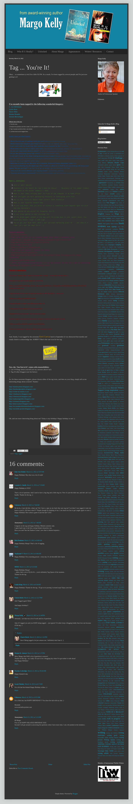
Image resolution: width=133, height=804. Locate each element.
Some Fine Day (105, 605)
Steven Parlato (120, 620)
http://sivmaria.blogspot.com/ (19, 401)
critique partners (114, 280)
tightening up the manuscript (111, 680)
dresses (110, 300)
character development (105, 251)
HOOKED (116, 365)
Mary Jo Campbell (103, 459)
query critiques (102, 551)
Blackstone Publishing (103, 211)
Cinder (99, 262)
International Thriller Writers (105, 392)
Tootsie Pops (101, 685)
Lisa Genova (115, 441)
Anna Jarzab (120, 176)
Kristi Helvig (120, 426)
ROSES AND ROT (105, 573)
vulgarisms (107, 703)
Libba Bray (101, 439)
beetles (99, 200)
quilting (121, 551)
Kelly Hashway (102, 419)
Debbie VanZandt (113, 291)
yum (111, 753)
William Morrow (115, 714)
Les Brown (121, 435)
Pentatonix (111, 524)
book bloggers (116, 218)
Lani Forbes (110, 428)
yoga (122, 751)
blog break (121, 211)
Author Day (114, 189)
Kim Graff (121, 421)
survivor (118, 629)
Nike (106, 502)
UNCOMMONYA (118, 689)
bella (118, 200)
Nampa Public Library (117, 484)
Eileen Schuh (105, 305)
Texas (122, 640)
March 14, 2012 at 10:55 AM (31, 697)
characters (116, 251)
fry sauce (110, 336)
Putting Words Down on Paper (112, 548)
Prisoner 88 (109, 540)
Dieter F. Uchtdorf (108, 296)
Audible (114, 187)
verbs (122, 698)
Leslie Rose (13, 109)
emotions (113, 312)
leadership (108, 432)
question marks (113, 551)
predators (100, 535)
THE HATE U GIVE (116, 658)
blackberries (120, 209)
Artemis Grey (120, 183)
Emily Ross (101, 311)
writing (101, 732)
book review (114, 223)
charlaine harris (102, 253)
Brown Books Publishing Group (106, 238)
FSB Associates (117, 336)
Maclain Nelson (107, 450)
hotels (99, 367)
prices (118, 537)
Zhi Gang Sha (115, 755)
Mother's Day (120, 475)
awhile (118, 194)
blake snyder (114, 212)
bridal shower (114, 236)
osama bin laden (120, 515)
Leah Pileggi (115, 432)
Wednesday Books (113, 707)
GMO (111, 343)
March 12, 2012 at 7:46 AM (30, 505)
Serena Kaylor (101, 593)
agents (119, 165)
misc (122, 473)
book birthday (107, 218)
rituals (111, 571)
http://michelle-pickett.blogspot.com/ (22, 409)
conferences (120, 269)
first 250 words (108, 327)
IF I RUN (105, 383)
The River (108, 671)
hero (114, 361)
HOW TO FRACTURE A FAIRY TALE (113, 367)
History (117, 363)
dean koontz (117, 289)
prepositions (121, 535)
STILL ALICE (101, 622)
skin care (115, 602)
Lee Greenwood (114, 435)
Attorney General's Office (104, 187)
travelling (118, 685)
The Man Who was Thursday (112, 663)
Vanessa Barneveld (103, 698)
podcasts (111, 528)
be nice (106, 198)
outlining (100, 517)
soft (123, 602)
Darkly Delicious (114, 287)
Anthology (118, 178)
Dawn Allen (13, 112)
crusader (115, 283)
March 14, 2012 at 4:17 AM (34, 684)
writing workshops (117, 742)
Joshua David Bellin (109, 408)
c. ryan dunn (116, 242)
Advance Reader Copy (116, 162)
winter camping (107, 716)
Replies (19, 633)
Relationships (120, 564)
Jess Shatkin (114, 403)
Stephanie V (19, 554)
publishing (108, 546)
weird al (121, 707)
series (106, 593)
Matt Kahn (118, 459)
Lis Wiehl (100, 441)
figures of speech (111, 325)
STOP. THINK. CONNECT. (115, 623)
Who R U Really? (25, 51)
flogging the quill (113, 332)
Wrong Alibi (113, 746)
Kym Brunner (102, 428)
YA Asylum (107, 748)
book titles (121, 226)
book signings (112, 226)
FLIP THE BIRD (102, 332)
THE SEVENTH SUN (107, 674)
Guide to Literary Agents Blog (116, 352)
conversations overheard (105, 274)
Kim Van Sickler (20, 472)
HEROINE (118, 361)
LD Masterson (101, 432)
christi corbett (102, 258)
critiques (121, 280)
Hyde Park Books (102, 374)
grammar (120, 345)
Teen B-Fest (117, 636)
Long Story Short (119, 446)
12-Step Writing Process (112, 151)
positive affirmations (115, 531)
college (118, 265)
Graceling (112, 345)
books (121, 229)
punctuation (101, 548)
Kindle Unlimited (119, 423)
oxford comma (106, 517)
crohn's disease (102, 283)
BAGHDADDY (102, 196)
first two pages (119, 327)
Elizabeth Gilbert (115, 309)
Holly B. (100, 365)
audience (118, 187)
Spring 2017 (111, 613)
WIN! (122, 714)
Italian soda (101, 394)
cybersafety (107, 285)
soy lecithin (120, 609)
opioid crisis (106, 513)
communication (102, 269)
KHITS (106, 421)
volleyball (100, 703)
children (109, 256)
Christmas (121, 258)
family (104, 321)
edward (122, 303)
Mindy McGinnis (109, 473)
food (99, 334)
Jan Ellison (113, 397)
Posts (101, 128)
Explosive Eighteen (112, 318)
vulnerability (113, 703)
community (111, 269)
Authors (115, 191)
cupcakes (121, 283)
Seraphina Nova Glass (118, 591)
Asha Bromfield (102, 185)
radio (104, 555)
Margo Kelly (19, 615)
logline (112, 446)
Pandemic (103, 519)
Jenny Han (107, 403)
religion (115, 566)
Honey (111, 365)
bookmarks (108, 229)
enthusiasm (105, 314)
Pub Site (121, 542)
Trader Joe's (112, 685)
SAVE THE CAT (118, 578)
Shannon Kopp (120, 593)
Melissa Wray (108, 466)
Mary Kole (111, 459)
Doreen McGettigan (16, 117)
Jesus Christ (121, 403)
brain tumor (116, 233)
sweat (108, 634)
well (99, 709)
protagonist (121, 540)
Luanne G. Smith (20, 485)
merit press (120, 468)
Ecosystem (121, 300)
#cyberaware (102, 151)
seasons (100, 587)
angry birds (114, 176)
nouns (99, 504)
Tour (107, 685)
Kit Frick (105, 426)
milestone (100, 473)
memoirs (115, 466)
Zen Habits (109, 755)
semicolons (109, 591)
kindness (100, 426)
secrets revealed (119, 587)
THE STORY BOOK (104, 676)
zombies (122, 755)
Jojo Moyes (108, 406)
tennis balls (121, 638)
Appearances (74, 51)
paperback (113, 519)
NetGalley (114, 497)
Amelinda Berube (119, 171)
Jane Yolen (107, 399)
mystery (111, 482)
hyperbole (109, 374)
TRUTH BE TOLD (103, 687)
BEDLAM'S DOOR (119, 198)
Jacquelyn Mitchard (114, 394)
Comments (103, 132)
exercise (104, 318)
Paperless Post (120, 519)
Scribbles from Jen (119, 585)
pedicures (100, 524)
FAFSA (100, 321)
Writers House (107, 730)
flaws (122, 329)
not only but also (119, 502)
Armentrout (110, 182)
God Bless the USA (119, 343)
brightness (121, 236)
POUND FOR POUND (109, 533)
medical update (119, 461)
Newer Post (13, 764)
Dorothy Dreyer (102, 300)
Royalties (121, 573)
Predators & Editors (110, 535)
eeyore (99, 305)
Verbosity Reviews (114, 698)
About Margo (57, 51)
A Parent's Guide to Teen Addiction (113, 156)
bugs (106, 240)
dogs (99, 298)
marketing (101, 457)
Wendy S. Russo (105, 709)
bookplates (115, 229)
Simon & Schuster (115, 600)
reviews (122, 569)
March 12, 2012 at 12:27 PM (33, 598)
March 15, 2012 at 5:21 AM (32, 717)
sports (105, 614)
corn (118, 273)
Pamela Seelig (114, 517)
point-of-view (102, 531)
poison (108, 531)
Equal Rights (111, 314)
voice (122, 701)
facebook (121, 318)
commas (121, 267)
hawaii (108, 359)
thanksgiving (101, 642)
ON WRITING (106, 506)
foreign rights (104, 334)
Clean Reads (115, 262)
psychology (115, 542)
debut (107, 294)
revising (101, 571)
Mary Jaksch (120, 457)
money (105, 475)
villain (112, 700)
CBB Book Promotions (110, 249)
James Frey (106, 397)
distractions (117, 296)
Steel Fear (101, 618)
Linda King (18, 584)
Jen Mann (109, 401)
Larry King (117, 428)
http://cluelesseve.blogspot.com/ (20, 394)
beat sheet (110, 198)
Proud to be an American (105, 542)
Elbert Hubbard (120, 305)
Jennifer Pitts (101, 403)
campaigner (111, 245)
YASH (111, 751)
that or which (109, 642)
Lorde (99, 448)
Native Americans (119, 493)
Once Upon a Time (103, 508)
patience (122, 522)
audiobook (106, 189)
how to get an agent (104, 370)
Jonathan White (116, 406)
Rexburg (107, 571)
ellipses (122, 309)
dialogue (100, 296)
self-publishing (101, 591)
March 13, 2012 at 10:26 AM (37, 671)
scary (104, 582)
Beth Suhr (111, 205)
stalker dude (108, 616)
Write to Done (111, 721)
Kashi (113, 412)
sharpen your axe (102, 596)
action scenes (112, 160)
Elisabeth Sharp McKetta (113, 307)
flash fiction (108, 329)
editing (105, 303)
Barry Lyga (101, 198)
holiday (122, 363)
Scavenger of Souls (113, 582)
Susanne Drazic (109, 631)
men (119, 466)
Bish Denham (19, 540)
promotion (115, 540)
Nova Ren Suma (106, 504)
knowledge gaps (112, 426)
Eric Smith (118, 314)
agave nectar (112, 165)
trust (123, 685)
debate (105, 291)
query (122, 549)
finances (122, 325)
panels (108, 519)
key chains (101, 421)
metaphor (100, 470)
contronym (121, 271)
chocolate (114, 256)
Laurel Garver (104, 430)
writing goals (112, 735)
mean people (110, 461)
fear (104, 323)
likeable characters (119, 439)
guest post (105, 352)
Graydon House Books (110, 347)
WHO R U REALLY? (115, 712)
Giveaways (105, 343)
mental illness (106, 468)
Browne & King (119, 238)
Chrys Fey (110, 260)
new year (104, 499)
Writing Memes (113, 737)
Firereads (100, 327)
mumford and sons (107, 479)
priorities (103, 540)
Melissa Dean (120, 464)
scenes (122, 582)
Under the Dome (103, 692)
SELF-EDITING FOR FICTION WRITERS (111, 589)
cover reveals (102, 278)
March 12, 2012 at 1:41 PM (38, 637)
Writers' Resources (93, 51)
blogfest (101, 214)
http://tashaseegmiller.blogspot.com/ (21, 399)
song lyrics (105, 607)
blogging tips (109, 214)
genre (108, 341)
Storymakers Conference (117, 625)
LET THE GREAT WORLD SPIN (107, 437)
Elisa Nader (101, 307)
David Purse (108, 289)
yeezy (119, 751)
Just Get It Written (119, 410)
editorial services (111, 303)
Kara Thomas (107, 412)
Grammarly (101, 347)
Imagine (100, 385)
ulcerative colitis (107, 689)
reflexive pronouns (106, 564)
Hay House (113, 359)
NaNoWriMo (101, 486)
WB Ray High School (118, 705)
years (115, 751)
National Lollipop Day (107, 493)
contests (106, 271)
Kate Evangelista (105, 415)
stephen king (102, 620)
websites (100, 707)
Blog (10, 51)
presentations (102, 537)
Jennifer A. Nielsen (118, 401)
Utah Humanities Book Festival (109, 696)
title (106, 683)
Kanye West (101, 412)
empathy (119, 311)
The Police (108, 669)
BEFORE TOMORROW (109, 200)
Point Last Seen (119, 528)
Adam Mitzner (102, 162)
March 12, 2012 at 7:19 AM (36, 485)
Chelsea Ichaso (119, 253)
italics (106, 394)
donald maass (119, 298)
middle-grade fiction (109, 470)
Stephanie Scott (119, 618)
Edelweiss (100, 303)
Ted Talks (110, 636)
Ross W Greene (115, 573)
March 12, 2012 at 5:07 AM (35, 472)
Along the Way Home (117, 169)
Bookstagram (107, 231)
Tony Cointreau (120, 683)
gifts (119, 341)
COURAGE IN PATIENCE (116, 276)
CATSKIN (100, 249)
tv (113, 687)
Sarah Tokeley (19, 684)
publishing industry (117, 546)
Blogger (75, 794)
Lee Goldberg (105, 435)
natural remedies (112, 495)
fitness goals (101, 329)
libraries (106, 439)
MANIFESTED (108, 453)
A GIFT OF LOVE (108, 153)
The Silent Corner (119, 674)
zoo (99, 757)
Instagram (121, 390)
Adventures (101, 165)
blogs (16, 454)
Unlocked (42, 51)
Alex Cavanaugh (105, 167)
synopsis (113, 634)
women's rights (116, 716)
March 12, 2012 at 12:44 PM (36, 615)
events (105, 316)
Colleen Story (111, 265)
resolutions (111, 569)
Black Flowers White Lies (109, 209)
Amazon (100, 171)
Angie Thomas (106, 176)
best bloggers (111, 203)
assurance (121, 185)
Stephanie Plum (109, 618)
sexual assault (112, 593)
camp (106, 244)
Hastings (103, 359)
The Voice (113, 676)
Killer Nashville (113, 421)
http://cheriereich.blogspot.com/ (20, 396)
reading (104, 562)
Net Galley (106, 497)
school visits (109, 585)
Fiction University (102, 325)
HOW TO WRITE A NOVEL (115, 372)
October (114, 504)
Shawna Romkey (113, 596)
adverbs (106, 165)
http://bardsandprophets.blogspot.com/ (22, 389)
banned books (110, 196)
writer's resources (113, 728)
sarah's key (107, 578)
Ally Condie (106, 169)
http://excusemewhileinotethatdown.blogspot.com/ (26, 406)
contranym (114, 271)
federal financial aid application (113, 323)
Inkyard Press (106, 388)
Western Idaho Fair (115, 709)
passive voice (115, 522)
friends (106, 336)
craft (108, 278)
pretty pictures (111, 537)
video (107, 701)
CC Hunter (121, 249)
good (99, 345)
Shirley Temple (105, 598)
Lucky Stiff (108, 448)
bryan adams (101, 240)
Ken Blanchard (111, 419)
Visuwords (117, 700)
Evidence (110, 316)
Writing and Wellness (112, 733)
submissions (120, 627)
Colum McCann (102, 267)
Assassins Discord (113, 185)
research (105, 569)
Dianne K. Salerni (21, 653)
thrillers (121, 678)
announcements (110, 178)
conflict (100, 271)
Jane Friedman (120, 397)
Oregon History (120, 513)
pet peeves (117, 524)
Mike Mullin (120, 470)
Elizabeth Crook (106, 309)
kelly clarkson (113, 417)
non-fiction (111, 502)
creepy (122, 278)
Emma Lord (107, 311)
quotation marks (109, 553)
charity (122, 251)
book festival (116, 221)
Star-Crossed (120, 616)
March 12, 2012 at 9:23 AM (28, 567)
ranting (115, 558)
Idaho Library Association (113, 379)
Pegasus (105, 524)
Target (104, 636)
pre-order (121, 533)
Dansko (100, 287)
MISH (17, 567)
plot (107, 528)
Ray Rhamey (101, 560)
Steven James (111, 620)
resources (117, 569)
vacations (121, 696)
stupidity (113, 627)
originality (112, 515)
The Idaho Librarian (116, 660)
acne (106, 160)
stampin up (114, 616)
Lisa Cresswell (108, 441)
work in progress (113, 719)
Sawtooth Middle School (105, 580)
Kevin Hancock (120, 419)
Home (50, 764)
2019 (120, 151)
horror (122, 365)
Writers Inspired (119, 730)
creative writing (115, 278)
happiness (106, 356)
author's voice (108, 191)
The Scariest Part (116, 671)
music (106, 482)
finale (117, 325)
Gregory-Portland (115, 350)
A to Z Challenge (115, 158)
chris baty (121, 256)
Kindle (111, 423)
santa (122, 576)
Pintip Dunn (118, 526)
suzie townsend (102, 634)
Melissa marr (101, 466)
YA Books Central (116, 748)
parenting (100, 522)
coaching (104, 265)
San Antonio (118, 576)
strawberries (101, 627)
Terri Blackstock (107, 640)
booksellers (101, 231)
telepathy (114, 638)
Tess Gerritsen (116, 640)
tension (100, 640)
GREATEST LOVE (103, 350)
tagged (20, 454)
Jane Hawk (101, 399)
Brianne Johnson (105, 236)
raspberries (121, 558)
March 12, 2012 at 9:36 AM (32, 584)
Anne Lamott (101, 178)
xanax (118, 746)
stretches (107, 627)
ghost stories (114, 341)
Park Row (107, 522)
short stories (113, 598)
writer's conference (112, 725)
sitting (110, 602)
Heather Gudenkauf (107, 361)
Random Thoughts (107, 558)
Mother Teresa (112, 475)
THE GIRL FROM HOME (117, 656)
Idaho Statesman (111, 381)
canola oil (105, 247)
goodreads (105, 345)
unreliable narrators (118, 694)
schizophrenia (101, 585)
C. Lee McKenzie (15, 107)
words (104, 719)
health (117, 359)
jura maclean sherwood (108, 410)
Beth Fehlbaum (105, 205)
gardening (114, 338)
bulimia (110, 240)
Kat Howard (118, 412)
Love (102, 448)
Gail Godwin (106, 338)
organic (108, 515)
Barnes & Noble (119, 196)
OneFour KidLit (114, 508)
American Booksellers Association (108, 174)
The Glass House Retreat (104, 658)
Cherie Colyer (102, 256)
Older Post (87, 764)
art (114, 182)
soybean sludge (102, 611)
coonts (114, 274)
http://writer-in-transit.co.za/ (19, 392)
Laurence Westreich (113, 430)
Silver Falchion (102, 600)
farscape (110, 321)
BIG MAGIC (104, 207)
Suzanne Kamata (119, 631)
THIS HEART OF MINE (112, 678)
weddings (105, 707)
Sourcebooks (112, 609)
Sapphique (100, 578)
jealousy (104, 401)
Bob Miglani (114, 216)
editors (118, 303)
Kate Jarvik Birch (115, 415)
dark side (105, 287)
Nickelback (121, 499)
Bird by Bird (117, 207)
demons (113, 294)
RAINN (109, 555)
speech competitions (114, 611)
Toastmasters (111, 683)
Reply (16, 478)
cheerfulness (111, 253)
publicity (114, 544)
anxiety (110, 180)
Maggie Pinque (116, 450)
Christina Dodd (112, 258)
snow (120, 602)
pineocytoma (111, 526)
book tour (101, 229)
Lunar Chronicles (115, 448)
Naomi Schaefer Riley (112, 486)
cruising (110, 283)
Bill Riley (111, 207)
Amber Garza (108, 171)
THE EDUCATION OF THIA (110, 647)
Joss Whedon (120, 408)
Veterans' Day (101, 700)
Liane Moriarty (120, 437)
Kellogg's (106, 417)
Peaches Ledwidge (21, 671)
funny (100, 338)
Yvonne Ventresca (119, 753)
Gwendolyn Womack (103, 354)
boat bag (108, 216)
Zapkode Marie (102, 755)
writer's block (102, 725)
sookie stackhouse (115, 607)
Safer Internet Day (109, 576)
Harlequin (112, 356)
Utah (99, 696)
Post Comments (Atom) (25, 768)
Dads (113, 285)
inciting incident (106, 385)
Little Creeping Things (109, 443)
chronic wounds (102, 260)
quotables (101, 553)
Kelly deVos (120, 417)
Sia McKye (121, 598)
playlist (104, 528)
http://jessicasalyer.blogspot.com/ (20, 404)
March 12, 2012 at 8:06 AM (33, 540)
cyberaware (101, 285)
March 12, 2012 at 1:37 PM (36, 653)
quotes (116, 553)
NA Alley (106, 484)
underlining (112, 692)
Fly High (121, 332)
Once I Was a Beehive (117, 506)
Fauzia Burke (115, 321)
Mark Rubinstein (119, 455)
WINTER (100, 716)
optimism (112, 513)
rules (99, 576)
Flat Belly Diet (116, 329)
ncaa (119, 495)
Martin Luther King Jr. (110, 457)
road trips (116, 571)
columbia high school (112, 267)
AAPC (103, 160)
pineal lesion (103, 526)
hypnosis (115, 374)
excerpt (115, 316)
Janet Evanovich (115, 399)
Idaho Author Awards (111, 376)
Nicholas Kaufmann (112, 499)
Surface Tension (102, 629)
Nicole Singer (101, 502)
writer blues (101, 723)
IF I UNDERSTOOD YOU (116, 383)
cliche (120, 262)
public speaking (104, 544)
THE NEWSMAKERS (109, 667)
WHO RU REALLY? (104, 714)
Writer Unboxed (119, 723)
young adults (103, 753)
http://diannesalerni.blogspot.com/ (21, 387)
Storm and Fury (103, 625)
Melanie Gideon (102, 464)
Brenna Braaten (14, 114)
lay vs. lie (121, 430)
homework (106, 365)
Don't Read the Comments (108, 298)
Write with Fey (119, 721)
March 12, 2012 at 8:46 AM (32, 554)
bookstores (114, 231)
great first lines (120, 347)
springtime (117, 613)
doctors (122, 296)
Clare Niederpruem (106, 262)
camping (118, 245)
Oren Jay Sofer (101, 515)
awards (112, 194)
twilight (116, 687)
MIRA (117, 473)
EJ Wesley (112, 305)
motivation (108, 477)
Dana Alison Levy (119, 285)
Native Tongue (102, 495)
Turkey (110, 687)
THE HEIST (107, 660)
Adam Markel (120, 160)
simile (107, 600)
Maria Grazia (101, 455)
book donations (106, 221)
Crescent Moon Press (103, 280)
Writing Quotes (109, 740)
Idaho (104, 377)
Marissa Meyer (110, 455)
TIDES (99, 680)
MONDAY (100, 475)
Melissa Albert (111, 464)
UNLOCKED (107, 694)
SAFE (102, 576)
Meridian (113, 468)
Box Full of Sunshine (106, 233)
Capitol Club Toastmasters (116, 247)
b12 (123, 194)
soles (99, 605)
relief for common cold (105, 566)
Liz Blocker (106, 446)
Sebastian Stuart (108, 587)
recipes (110, 562)
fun (123, 336)
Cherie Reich (19, 598)
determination (120, 294)
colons (122, 265)
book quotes (106, 223)
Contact (110, 51)
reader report (109, 560)
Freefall (111, 334)
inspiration (114, 390)
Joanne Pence (101, 406)
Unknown (18, 505)
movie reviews (117, 477)
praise (117, 533)
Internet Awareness (119, 392)
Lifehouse (111, 439)
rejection (114, 564)
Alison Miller (115, 167)
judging (100, 410)
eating (115, 300)
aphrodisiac (115, 180)
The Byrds (117, 642)
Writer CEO (110, 723)
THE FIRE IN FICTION (112, 654)
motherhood (101, 477)
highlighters (111, 363)
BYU (101, 242)
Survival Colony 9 (111, 629)
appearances (103, 183)
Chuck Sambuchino (118, 260)
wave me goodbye (107, 705)
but (113, 240)
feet (123, 323)
